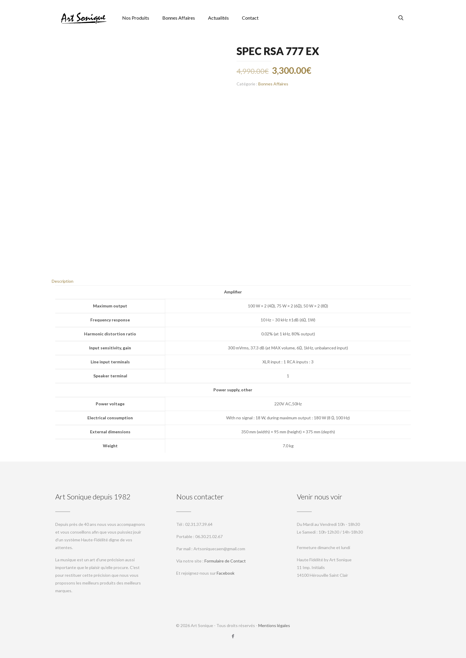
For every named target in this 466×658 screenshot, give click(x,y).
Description (62, 281)
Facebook (225, 573)
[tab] (233, 281)
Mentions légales (274, 625)
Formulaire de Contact (225, 560)
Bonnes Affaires (273, 83)
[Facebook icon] (233, 636)
